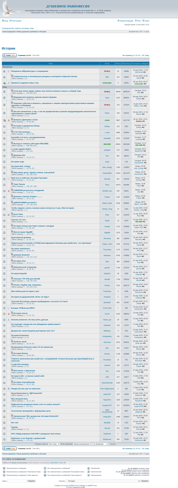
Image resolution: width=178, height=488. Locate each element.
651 (34, 93)
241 (28, 174)
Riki (138, 234)
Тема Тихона (19, 184)
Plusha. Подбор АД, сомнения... (28, 285)
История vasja (17, 162)
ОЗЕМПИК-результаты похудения (29, 190)
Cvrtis (139, 390)
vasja (107, 162)
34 (30, 139)
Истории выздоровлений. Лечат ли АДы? (30, 297)
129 (31, 281)
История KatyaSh (19, 273)
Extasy (138, 99)
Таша (107, 98)
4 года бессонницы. (20, 364)
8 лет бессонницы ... (23, 132)
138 (31, 204)
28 (30, 228)
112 (31, 257)
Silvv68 (107, 279)
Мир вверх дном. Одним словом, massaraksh (34, 172)
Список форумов (9, 31)
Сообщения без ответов (11, 28)
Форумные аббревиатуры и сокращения (29, 71)
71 (27, 315)
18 (32, 234)
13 (32, 107)
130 (34, 281)
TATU (139, 418)
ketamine (107, 255)
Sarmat (107, 428)
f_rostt (107, 133)
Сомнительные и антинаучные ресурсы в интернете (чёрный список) (45, 76)
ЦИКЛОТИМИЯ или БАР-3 (25, 203)
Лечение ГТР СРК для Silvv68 (27, 279)
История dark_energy (20, 166)
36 (27, 384)
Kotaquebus (107, 336)
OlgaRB (107, 233)
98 (30, 122)
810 (34, 145)
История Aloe (20, 261)
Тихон (139, 186)
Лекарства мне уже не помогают (25, 389)
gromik (107, 268)
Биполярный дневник (21, 237)
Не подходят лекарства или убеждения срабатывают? (36, 324)
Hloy (138, 384)
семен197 (107, 394)
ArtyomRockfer (107, 383)
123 (34, 287)
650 (31, 93)
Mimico (138, 114)
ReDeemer (107, 439)
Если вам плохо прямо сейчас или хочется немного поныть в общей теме (47, 91)
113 (34, 257)
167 (31, 186)
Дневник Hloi (19, 155)
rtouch (107, 314)
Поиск (145, 21)
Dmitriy (107, 71)
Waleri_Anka (139, 106)
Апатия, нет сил (18, 220)
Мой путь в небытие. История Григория (29, 178)
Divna (107, 113)
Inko (138, 192)
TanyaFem (107, 400)
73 (32, 315)
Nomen (139, 349)
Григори (107, 179)
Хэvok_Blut (107, 308)
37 (30, 384)
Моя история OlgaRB (23, 232)
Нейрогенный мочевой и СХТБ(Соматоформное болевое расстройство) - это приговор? (51, 243)
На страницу (127, 55)
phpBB (71, 485)
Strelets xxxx (107, 191)
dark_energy (107, 167)
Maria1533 (139, 151)
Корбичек (107, 434)
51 (30, 99)
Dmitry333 (107, 417)
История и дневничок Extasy (27, 126)
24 (27, 245)
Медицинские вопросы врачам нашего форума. (35, 97)
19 (30, 250)
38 (32, 384)
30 (32, 269)
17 (32, 157)
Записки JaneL (20, 342)
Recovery (107, 238)
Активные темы (28, 28)
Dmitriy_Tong (107, 209)
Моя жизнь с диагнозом (24, 371)
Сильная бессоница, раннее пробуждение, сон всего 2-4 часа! (39, 301)
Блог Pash (18, 214)
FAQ (138, 21)
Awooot (107, 365)
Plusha (107, 285)
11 (27, 107)
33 (27, 139)
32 (27, 418)
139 (34, 204)
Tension (139, 424)
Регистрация (15, 21)
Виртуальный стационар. (25, 267)
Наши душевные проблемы (27, 31)
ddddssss (107, 331)
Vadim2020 (54, 463)
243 (34, 174)
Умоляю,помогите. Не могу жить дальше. (30, 320)
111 (28, 257)
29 (32, 228)
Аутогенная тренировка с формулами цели (31, 411)
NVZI (139, 251)
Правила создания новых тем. (25, 83)
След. (147, 55)
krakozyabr (107, 83)
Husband (107, 297)
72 (30, 315)
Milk (107, 77)
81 (30, 134)
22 (32, 168)
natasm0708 (139, 406)
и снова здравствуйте (21, 149)
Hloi (107, 156)
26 (32, 245)
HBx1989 (107, 144)
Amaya (107, 227)
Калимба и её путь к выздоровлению (28, 137)
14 (27, 180)
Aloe (138, 93)
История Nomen (21, 353)
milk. (107, 348)
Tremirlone (107, 291)
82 (32, 134)
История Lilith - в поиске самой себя (27, 376)
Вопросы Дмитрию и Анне (26, 120)
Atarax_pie (107, 320)
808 (28, 145)
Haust (139, 245)
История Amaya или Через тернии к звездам (34, 226)
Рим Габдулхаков (107, 389)
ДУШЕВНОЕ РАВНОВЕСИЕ (68, 6)
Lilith (107, 377)
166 (28, 186)
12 (30, 107)
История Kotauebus (20, 335)
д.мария (107, 150)
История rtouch (21, 313)
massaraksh (138, 163)
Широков (138, 412)
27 (27, 228)
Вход (5, 21)
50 (27, 99)
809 (31, 145)
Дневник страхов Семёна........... (28, 196)
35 (32, 139)
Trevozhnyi (107, 250)
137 (28, 204)
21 (30, 168)
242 (31, 174)
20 (27, 168)
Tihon (107, 185)
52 (32, 99)
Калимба (107, 138)
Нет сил (14, 423)
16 (30, 157)
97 (27, 122)
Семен (107, 197)
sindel (107, 120)
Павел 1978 (138, 227)
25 (30, 245)
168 (34, 186)
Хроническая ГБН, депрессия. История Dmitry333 (36, 416)
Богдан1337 (107, 405)
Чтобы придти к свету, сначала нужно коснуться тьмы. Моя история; (42, 208)
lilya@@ (107, 423)
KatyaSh (107, 274)
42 (27, 343)
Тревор (14, 427)
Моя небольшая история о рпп (25, 291)
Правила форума (125, 21)
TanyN (107, 221)
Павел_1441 (107, 244)
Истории (43, 31)
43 (30, 343)
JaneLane (107, 342)
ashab (139, 78)
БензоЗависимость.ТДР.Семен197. (26, 393)
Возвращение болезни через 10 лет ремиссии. (32, 347)
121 (28, 287)
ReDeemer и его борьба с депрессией (28, 438)
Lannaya (139, 139)
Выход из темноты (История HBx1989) (31, 144)
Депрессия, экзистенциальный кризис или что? (33, 331)
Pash (107, 215)
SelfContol (139, 72)
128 (28, 281)
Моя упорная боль (19, 399)
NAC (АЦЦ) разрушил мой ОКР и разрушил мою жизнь (36, 434)
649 (28, 93)
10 (31, 151)
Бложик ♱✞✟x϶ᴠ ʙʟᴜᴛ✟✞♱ (23, 308)
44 (32, 343)
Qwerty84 (139, 133)
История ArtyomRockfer (24, 382)
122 (31, 287)
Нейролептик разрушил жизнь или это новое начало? (35, 404)
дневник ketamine (22, 255)
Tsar (107, 371)
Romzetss (107, 360)
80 (27, 134)
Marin (139, 256)
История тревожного (20, 249)
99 (32, 122)
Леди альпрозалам (107, 411)
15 (143, 55)
